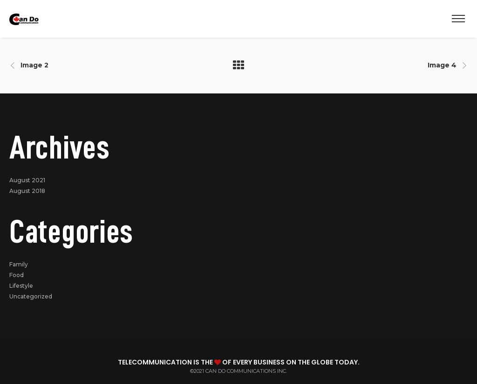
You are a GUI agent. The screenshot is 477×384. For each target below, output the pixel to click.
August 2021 (27, 180)
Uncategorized (30, 296)
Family (18, 264)
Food (16, 274)
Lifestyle (21, 285)
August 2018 (27, 190)
